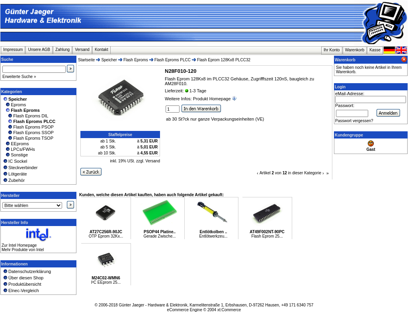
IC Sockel (14, 161)
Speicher (109, 60)
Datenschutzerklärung (26, 271)
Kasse (375, 50)
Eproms (14, 104)
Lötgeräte (14, 174)
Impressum (13, 49)
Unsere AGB (39, 49)
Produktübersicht (21, 284)
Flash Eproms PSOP (28, 127)
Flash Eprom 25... (267, 236)
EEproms (15, 143)
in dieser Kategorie (304, 173)
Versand (82, 49)
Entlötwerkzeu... (213, 236)
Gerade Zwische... (159, 236)
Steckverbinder (20, 167)
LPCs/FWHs (18, 149)
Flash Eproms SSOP (28, 132)
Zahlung (62, 49)
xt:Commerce (229, 310)
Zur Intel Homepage (19, 245)
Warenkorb (355, 50)
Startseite (86, 60)
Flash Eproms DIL (25, 115)
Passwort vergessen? (354, 121)
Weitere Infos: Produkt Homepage (201, 98)
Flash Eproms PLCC (172, 60)
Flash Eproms (135, 60)
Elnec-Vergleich (20, 290)
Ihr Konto (332, 50)
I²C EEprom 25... (106, 282)
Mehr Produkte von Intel (23, 250)
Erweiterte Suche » (19, 76)
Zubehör (13, 180)
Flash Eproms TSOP (27, 138)
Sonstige (15, 154)
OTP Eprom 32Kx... (106, 236)
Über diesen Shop (22, 277)
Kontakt (101, 49)
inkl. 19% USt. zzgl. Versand (135, 161)
